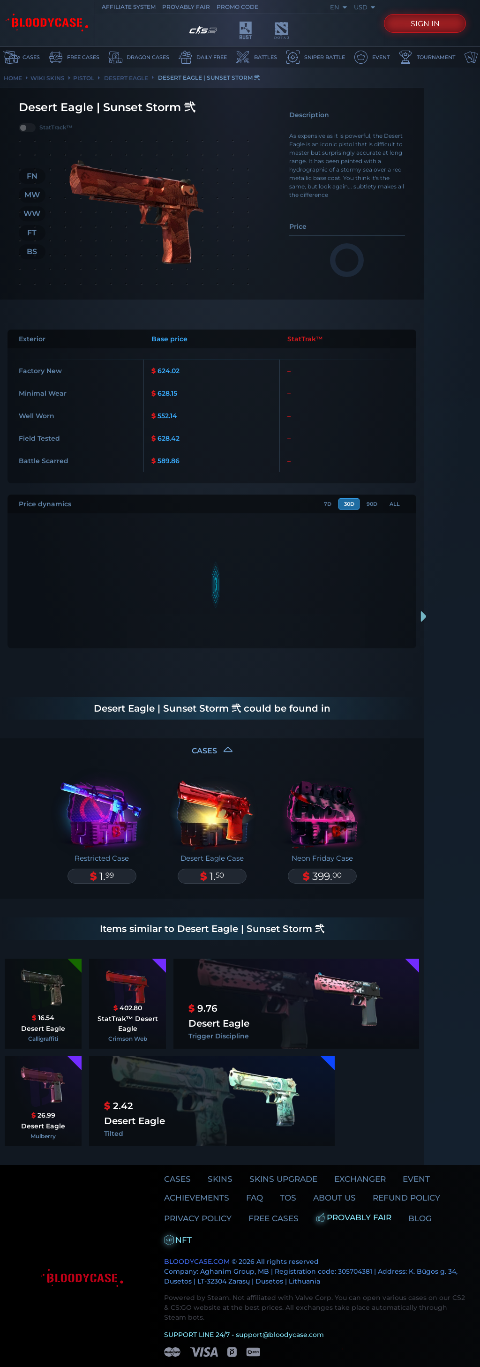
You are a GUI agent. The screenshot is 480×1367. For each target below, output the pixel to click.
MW (32, 194)
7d (318, 504)
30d (342, 504)
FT (32, 232)
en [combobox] (338, 7)
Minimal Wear (43, 393)
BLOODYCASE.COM (197, 1238)
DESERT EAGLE (125, 78)
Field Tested (39, 438)
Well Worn (36, 416)
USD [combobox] (364, 7)
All (393, 504)
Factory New (40, 371)
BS (32, 251)
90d (368, 504)
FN (32, 176)
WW (31, 213)
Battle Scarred (43, 461)
